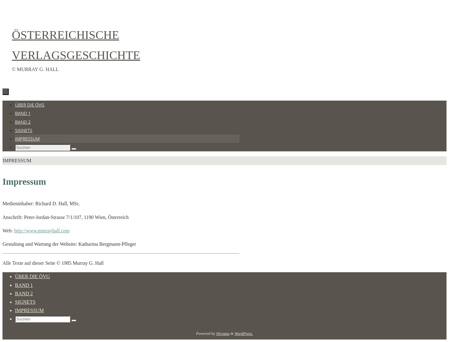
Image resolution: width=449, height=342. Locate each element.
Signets (25, 302)
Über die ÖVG (32, 276)
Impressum (29, 310)
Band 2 (24, 293)
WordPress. (243, 333)
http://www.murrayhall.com (42, 230)
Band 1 (24, 285)
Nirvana (222, 333)
